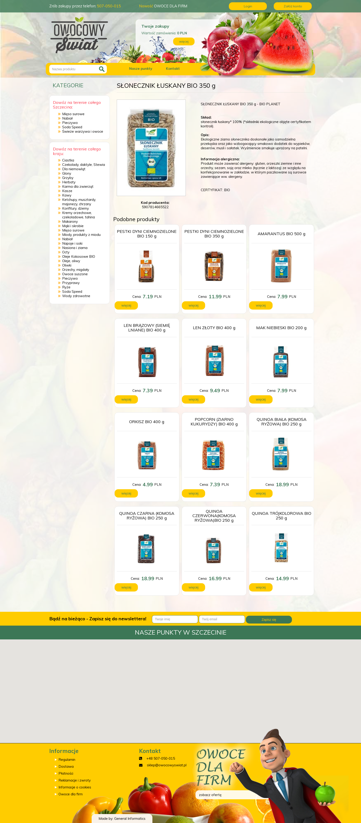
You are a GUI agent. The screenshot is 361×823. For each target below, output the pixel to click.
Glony (66, 173)
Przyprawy (71, 283)
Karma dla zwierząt (77, 186)
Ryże (66, 287)
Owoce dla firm (70, 794)
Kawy (66, 195)
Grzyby (67, 178)
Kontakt (173, 68)
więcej (184, 41)
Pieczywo (70, 122)
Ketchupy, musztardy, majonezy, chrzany (79, 201)
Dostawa (66, 766)
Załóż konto (293, 6)
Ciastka (68, 160)
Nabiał (67, 118)
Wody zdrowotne (76, 296)
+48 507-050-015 (160, 758)
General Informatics (130, 818)
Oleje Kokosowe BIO (78, 256)
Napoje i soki (72, 243)
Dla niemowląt (73, 169)
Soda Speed (72, 127)
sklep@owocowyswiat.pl (166, 765)
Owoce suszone (75, 274)
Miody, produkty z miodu (81, 234)
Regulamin (66, 759)
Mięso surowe (73, 114)
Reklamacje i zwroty (74, 780)
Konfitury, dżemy (75, 208)
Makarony (70, 221)
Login (248, 6)
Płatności (65, 773)
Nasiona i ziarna (74, 248)
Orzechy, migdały (75, 269)
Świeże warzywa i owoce (82, 131)
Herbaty (69, 182)
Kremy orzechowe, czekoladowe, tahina (78, 215)
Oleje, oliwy (71, 261)
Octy (66, 252)
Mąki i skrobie (73, 226)
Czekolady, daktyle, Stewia (83, 164)
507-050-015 (109, 5)
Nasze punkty (140, 68)
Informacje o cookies (74, 787)
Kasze (67, 191)
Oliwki (66, 265)
